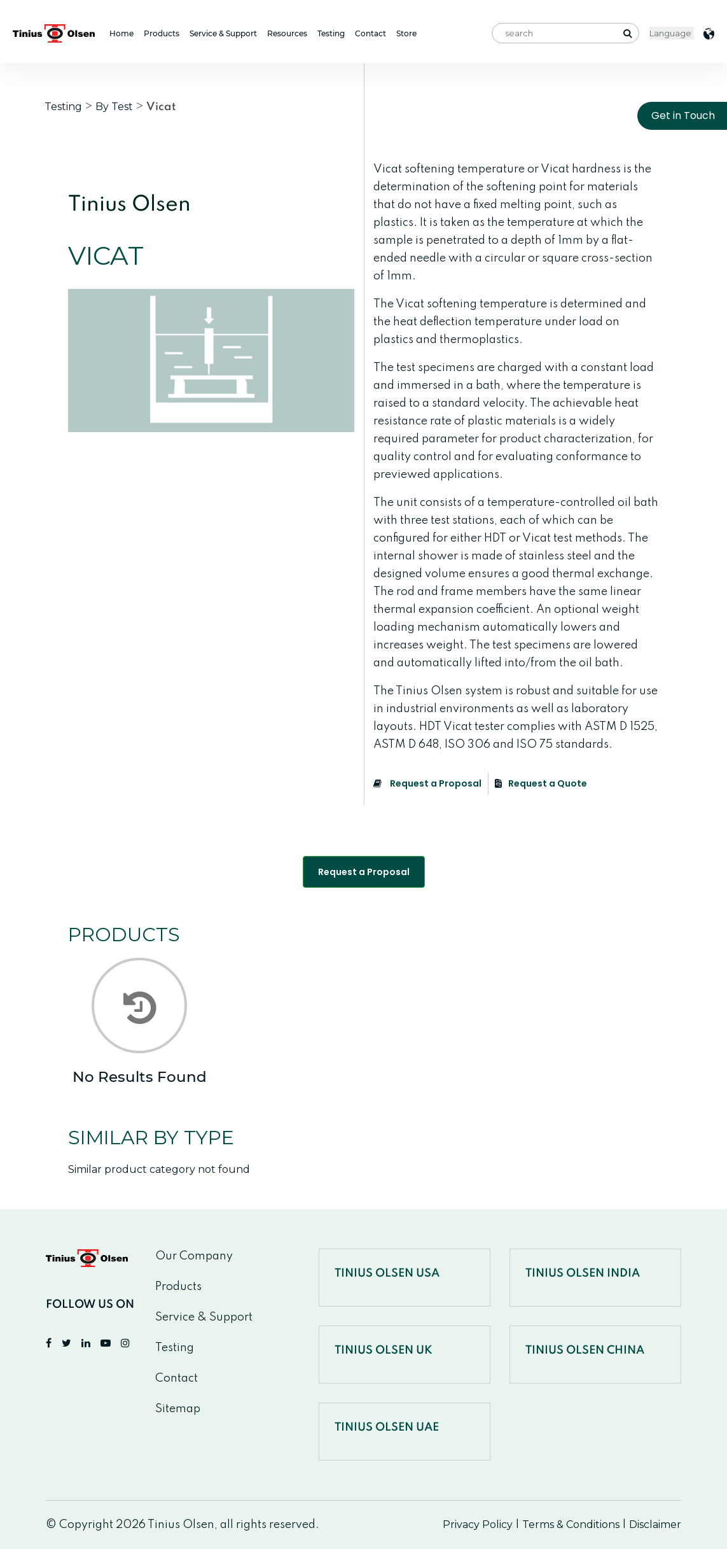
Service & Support (223, 33)
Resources (287, 33)
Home (121, 33)
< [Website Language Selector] (671, 33)
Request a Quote (541, 783)
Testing (331, 33)
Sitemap (177, 1409)
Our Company (194, 1256)
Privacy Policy (478, 1524)
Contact (370, 33)
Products (161, 33)
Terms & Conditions (571, 1524)
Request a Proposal (427, 783)
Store (406, 33)
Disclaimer (655, 1524)
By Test (114, 107)
